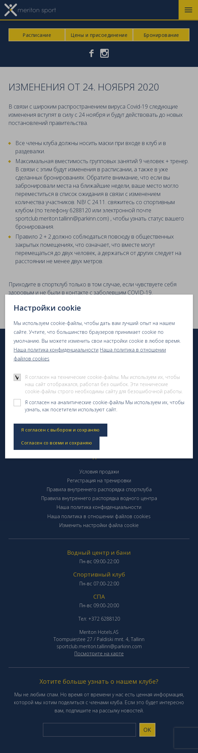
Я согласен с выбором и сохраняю (60, 430)
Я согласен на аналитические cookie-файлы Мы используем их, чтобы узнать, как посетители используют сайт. (104, 406)
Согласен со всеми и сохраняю (56, 443)
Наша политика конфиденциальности (56, 349)
